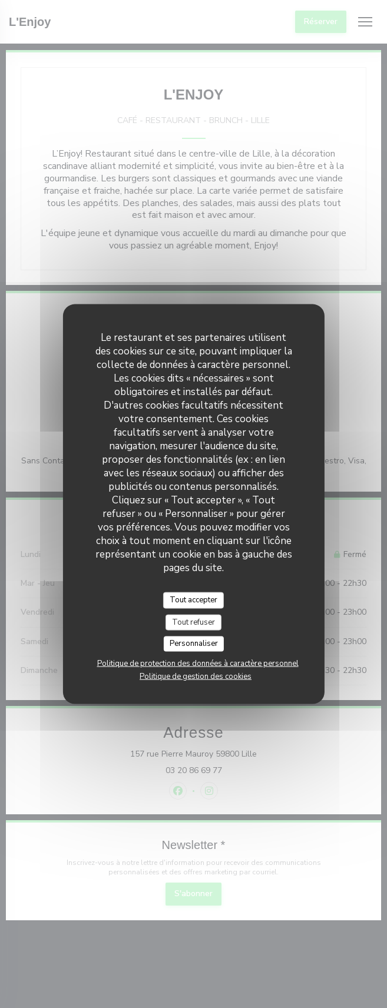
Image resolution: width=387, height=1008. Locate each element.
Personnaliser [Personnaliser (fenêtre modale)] (194, 643)
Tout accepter (193, 600)
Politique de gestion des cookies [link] (196, 676)
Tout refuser (193, 621)
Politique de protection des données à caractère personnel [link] (198, 663)
